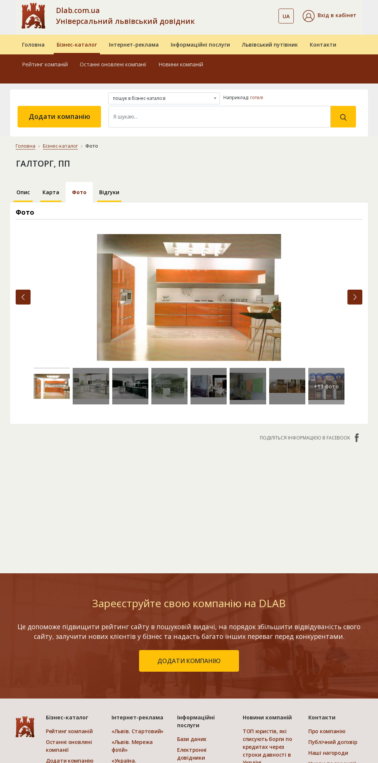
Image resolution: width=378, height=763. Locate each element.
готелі (256, 97)
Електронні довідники (192, 649)
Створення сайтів (200, 685)
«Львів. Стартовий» (137, 626)
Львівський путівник (270, 44)
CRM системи (194, 664)
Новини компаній (180, 64)
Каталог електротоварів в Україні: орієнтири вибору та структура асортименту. (267, 715)
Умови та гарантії (332, 659)
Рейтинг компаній (45, 64)
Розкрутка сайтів (200, 696)
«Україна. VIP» (129, 693)
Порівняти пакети (135, 704)
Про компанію (327, 626)
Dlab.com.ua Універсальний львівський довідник (125, 15)
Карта (50, 192)
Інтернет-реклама (134, 44)
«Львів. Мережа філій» (132, 641)
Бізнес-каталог (77, 44)
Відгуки (109, 192)
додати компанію (189, 556)
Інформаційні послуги (200, 44)
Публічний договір (332, 637)
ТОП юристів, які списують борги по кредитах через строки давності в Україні (267, 642)
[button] (329, 16)
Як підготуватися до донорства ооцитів (266, 676)
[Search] (219, 116)
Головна (33, 44)
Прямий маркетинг (202, 674)
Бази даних (192, 634)
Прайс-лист (323, 670)
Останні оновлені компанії (113, 64)
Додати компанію (59, 116)
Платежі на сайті (330, 680)
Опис (23, 192)
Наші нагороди (328, 648)
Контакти (323, 44)
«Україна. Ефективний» (129, 660)
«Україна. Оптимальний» (131, 678)
